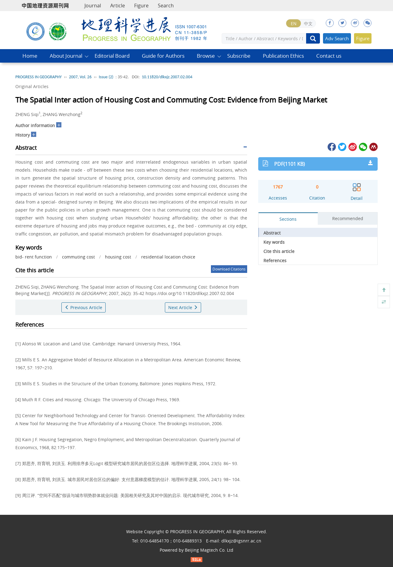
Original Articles (32, 86)
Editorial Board (112, 55)
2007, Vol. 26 (80, 77)
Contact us (328, 55)
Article (117, 5)
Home (29, 55)
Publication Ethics (283, 55)
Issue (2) (106, 77)
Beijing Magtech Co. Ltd (209, 550)
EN (294, 23)
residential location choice (168, 257)
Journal (92, 5)
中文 (308, 23)
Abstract (272, 233)
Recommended (347, 218)
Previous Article (83, 307)
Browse (206, 55)
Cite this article (278, 251)
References (274, 260)
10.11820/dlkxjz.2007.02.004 (167, 77)
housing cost (118, 257)
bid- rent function (33, 257)
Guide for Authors (163, 55)
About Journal (66, 55)
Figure (141, 5)
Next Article (183, 307)
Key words (274, 242)
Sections (288, 219)
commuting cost (78, 257)
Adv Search (337, 38)
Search (166, 5)
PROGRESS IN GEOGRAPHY (38, 77)
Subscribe (239, 55)
